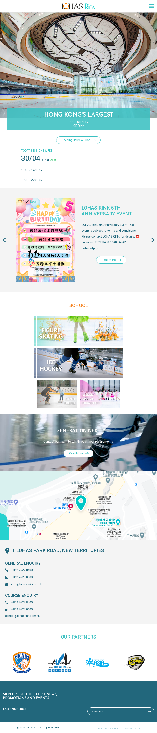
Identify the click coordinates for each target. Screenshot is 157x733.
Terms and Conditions (108, 728)
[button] (146, 240)
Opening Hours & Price (76, 140)
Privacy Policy (132, 728)
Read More (109, 259)
